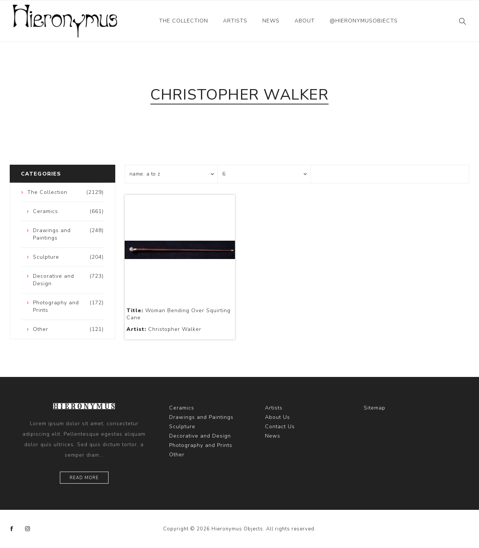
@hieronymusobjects (364, 20)
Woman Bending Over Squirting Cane (178, 314)
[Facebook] (12, 529)
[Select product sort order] (171, 174)
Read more (84, 478)
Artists (235, 20)
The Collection (183, 20)
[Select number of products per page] (264, 174)
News (271, 20)
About (305, 20)
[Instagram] (28, 529)
